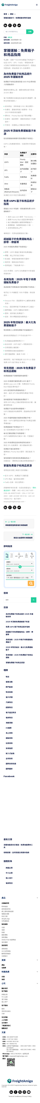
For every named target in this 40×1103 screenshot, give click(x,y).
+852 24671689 (25, 1046)
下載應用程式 (6, 1025)
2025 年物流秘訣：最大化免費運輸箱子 (19, 648)
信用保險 (9, 743)
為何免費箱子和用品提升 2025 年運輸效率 (19, 615)
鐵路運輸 (5, 935)
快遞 (3, 932)
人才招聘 (5, 1020)
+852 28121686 (25, 1049)
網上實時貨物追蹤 (8, 911)
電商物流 (9, 717)
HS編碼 (8, 728)
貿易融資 (9, 748)
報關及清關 (5, 914)
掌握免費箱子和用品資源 (15, 662)
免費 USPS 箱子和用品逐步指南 (18, 627)
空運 (3, 927)
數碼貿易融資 (6, 953)
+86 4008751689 (12, 1037)
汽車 (3, 1013)
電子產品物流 (11, 712)
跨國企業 (9, 868)
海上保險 (9, 733)
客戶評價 (9, 697)
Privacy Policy (26, 1096)
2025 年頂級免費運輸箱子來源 (17, 622)
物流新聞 (9, 692)
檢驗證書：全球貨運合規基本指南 (16, 852)
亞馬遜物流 (5, 921)
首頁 (5, 14)
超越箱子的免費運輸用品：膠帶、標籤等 (19, 633)
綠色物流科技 (6, 909)
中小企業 (9, 873)
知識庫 (4, 968)
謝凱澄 (10, 37)
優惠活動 (9, 682)
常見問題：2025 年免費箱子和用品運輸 (19, 656)
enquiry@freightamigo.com (18, 1056)
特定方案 (5, 916)
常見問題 (5, 1017)
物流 (7, 677)
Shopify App (6, 919)
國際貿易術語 (11, 763)
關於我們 (5, 988)
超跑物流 (9, 707)
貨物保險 (5, 949)
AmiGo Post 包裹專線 (9, 940)
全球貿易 (9, 758)
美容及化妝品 (6, 1011)
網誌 (11, 14)
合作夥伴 (5, 1023)
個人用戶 (9, 878)
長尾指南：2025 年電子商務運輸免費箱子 (19, 640)
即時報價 (5, 906)
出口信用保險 (6, 951)
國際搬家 (9, 769)
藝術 (3, 1009)
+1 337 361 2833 (11, 1039)
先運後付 (5, 956)
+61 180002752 (11, 1044)
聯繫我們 (5, 1028)
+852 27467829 (15, 1054)
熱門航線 (9, 687)
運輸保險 (9, 738)
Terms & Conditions (15, 1096)
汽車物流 (9, 702)
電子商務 (5, 999)
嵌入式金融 (10, 753)
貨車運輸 (5, 937)
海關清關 (9, 723)
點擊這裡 (26, 1054)
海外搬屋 (32, 556)
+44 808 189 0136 (12, 1041)
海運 (3, 930)
